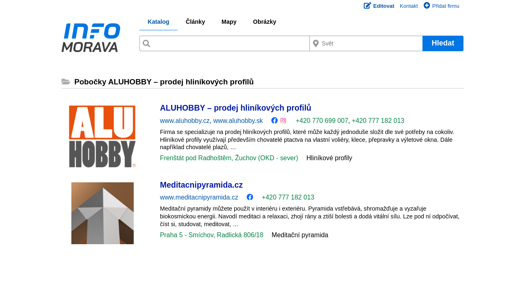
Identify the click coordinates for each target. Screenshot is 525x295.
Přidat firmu (441, 6)
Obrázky (264, 21)
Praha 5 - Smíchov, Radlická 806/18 (211, 234)
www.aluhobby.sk (238, 120)
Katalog (158, 21)
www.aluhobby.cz (185, 120)
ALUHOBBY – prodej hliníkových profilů (235, 107)
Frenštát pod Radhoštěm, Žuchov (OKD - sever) (229, 157)
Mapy (229, 21)
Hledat (442, 43)
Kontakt (409, 6)
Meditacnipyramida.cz (201, 184)
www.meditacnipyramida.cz (199, 197)
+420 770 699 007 (322, 120)
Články (195, 21)
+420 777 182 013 (378, 120)
